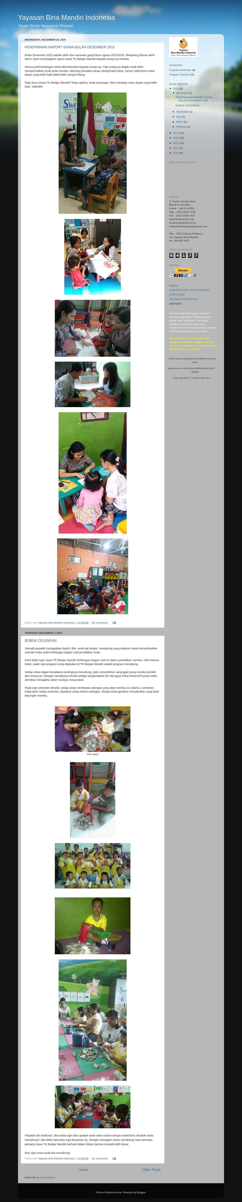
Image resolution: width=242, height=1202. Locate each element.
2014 (176, 133)
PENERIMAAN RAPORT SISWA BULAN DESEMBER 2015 (70, 47)
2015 (176, 88)
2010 (176, 152)
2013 (176, 137)
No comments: (100, 622)
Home (83, 1170)
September (182, 111)
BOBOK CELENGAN (41, 641)
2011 (176, 148)
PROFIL (173, 285)
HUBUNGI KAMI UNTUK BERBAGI (189, 290)
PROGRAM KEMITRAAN (183, 299)
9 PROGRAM (177, 294)
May (179, 116)
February (181, 126)
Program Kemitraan (180, 70)
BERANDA (175, 303)
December (182, 93)
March (180, 121)
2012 (176, 143)
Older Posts (151, 1170)
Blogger (141, 1192)
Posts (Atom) (47, 1177)
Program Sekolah (179, 74)
